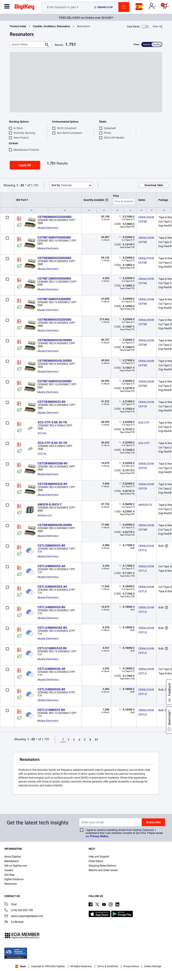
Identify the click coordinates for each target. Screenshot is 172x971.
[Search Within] (27, 44)
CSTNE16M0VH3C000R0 (54, 381)
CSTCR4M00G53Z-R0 (52, 484)
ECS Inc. (42, 433)
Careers (8, 870)
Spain (20, 966)
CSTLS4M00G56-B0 (51, 689)
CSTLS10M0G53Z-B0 (52, 648)
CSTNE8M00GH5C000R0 (55, 340)
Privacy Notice (99, 836)
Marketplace (11, 861)
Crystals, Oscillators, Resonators (51, 26)
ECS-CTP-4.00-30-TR (52, 422)
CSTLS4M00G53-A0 (51, 566)
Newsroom (10, 883)
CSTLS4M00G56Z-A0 (52, 586)
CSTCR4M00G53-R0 (51, 401)
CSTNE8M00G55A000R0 (55, 217)
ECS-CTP (143, 422)
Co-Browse (13, 922)
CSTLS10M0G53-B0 (51, 710)
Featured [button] (61, 185)
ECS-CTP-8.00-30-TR (52, 443)
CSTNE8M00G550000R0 (54, 258)
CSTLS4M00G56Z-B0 (52, 627)
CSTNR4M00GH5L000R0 (55, 525)
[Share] (157, 26)
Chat (10, 905)
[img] (24, 7)
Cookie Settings (152, 966)
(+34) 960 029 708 (18, 911)
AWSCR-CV (145, 504)
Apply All (25, 165)
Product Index (18, 26)
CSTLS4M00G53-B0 (51, 607)
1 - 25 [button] (20, 185)
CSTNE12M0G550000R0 (54, 278)
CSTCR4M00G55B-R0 (52, 463)
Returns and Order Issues (103, 870)
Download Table (154, 185)
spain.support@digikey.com (23, 916)
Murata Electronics (48, 227)
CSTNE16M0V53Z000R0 (54, 299)
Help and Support (99, 856)
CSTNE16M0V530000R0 (54, 237)
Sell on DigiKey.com (15, 865)
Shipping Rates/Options (102, 865)
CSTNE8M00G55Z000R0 (54, 319)
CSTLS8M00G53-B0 (51, 545)
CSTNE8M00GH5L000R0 (55, 360)
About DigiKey (12, 856)
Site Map (9, 874)
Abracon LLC (45, 515)
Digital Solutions (14, 879)
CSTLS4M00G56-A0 (51, 668)
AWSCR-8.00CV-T (50, 504)
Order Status (96, 861)
